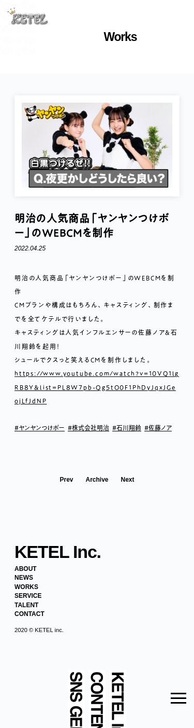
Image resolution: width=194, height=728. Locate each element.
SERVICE (27, 595)
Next (128, 480)
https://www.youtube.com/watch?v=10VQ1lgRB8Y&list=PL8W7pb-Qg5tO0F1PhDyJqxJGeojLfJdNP (96, 387)
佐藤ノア (160, 428)
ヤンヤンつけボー (42, 428)
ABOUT (25, 568)
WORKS (26, 587)
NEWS (23, 577)
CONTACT (29, 614)
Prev (66, 480)
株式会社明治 (90, 428)
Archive (96, 480)
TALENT (26, 605)
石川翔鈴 (128, 428)
